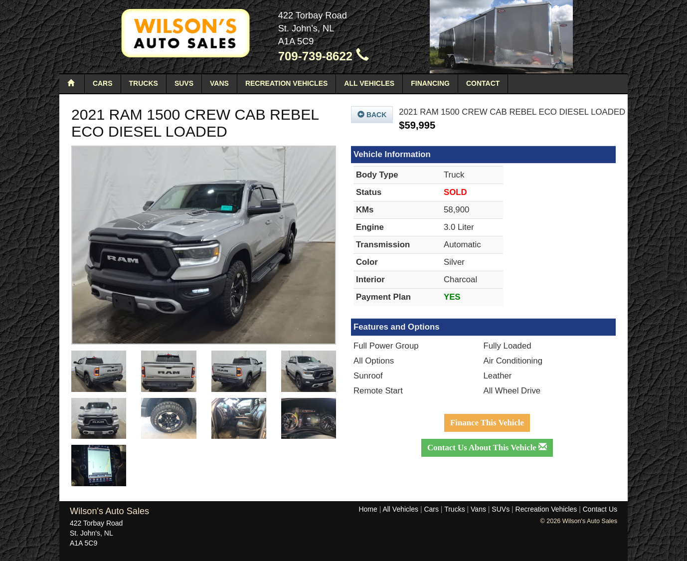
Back (371, 115)
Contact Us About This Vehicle (487, 447)
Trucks (143, 83)
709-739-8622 (323, 56)
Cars (103, 83)
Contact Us (600, 509)
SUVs (183, 83)
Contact (483, 83)
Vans (219, 83)
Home (367, 509)
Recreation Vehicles (286, 83)
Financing (430, 83)
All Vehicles (369, 83)
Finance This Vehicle (487, 422)
